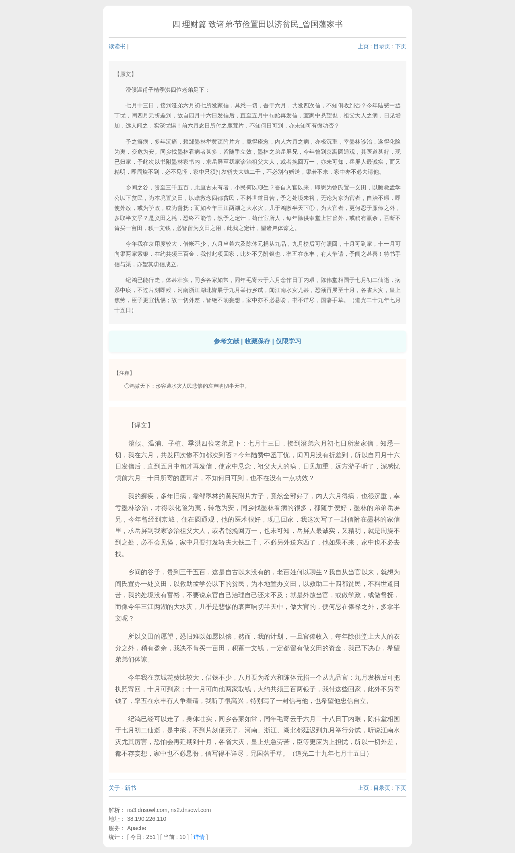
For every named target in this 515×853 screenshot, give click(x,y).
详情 (199, 837)
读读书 (117, 46)
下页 (400, 46)
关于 (114, 788)
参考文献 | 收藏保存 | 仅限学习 (258, 341)
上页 (363, 46)
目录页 (381, 46)
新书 (130, 788)
